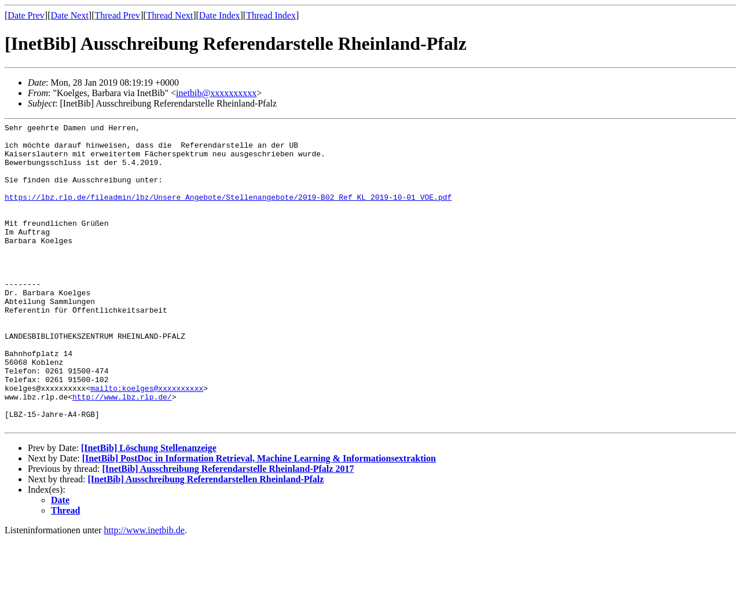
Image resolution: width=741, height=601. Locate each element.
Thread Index (271, 15)
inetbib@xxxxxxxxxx (216, 93)
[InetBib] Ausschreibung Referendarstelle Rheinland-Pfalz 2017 (228, 529)
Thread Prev (117, 15)
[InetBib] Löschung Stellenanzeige (149, 509)
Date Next (70, 15)
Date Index (219, 15)
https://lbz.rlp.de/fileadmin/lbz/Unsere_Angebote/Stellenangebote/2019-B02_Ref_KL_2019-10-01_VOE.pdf (228, 212)
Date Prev (26, 15)
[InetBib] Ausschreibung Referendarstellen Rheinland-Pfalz (206, 540)
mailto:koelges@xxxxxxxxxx (146, 442)
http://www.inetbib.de (144, 591)
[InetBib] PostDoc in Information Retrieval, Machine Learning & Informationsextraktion (259, 519)
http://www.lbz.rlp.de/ (122, 452)
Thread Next (169, 15)
